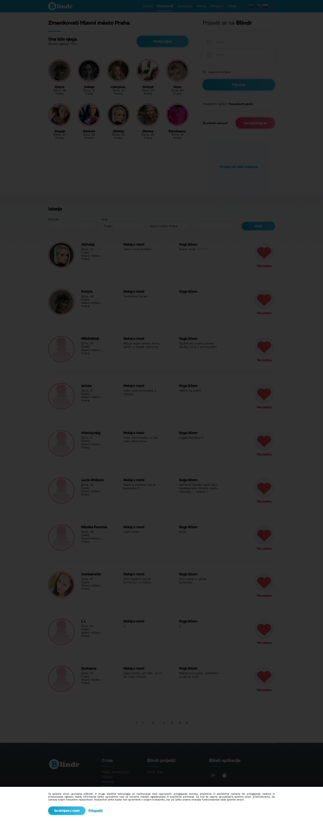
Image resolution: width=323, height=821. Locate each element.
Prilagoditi (95, 810)
